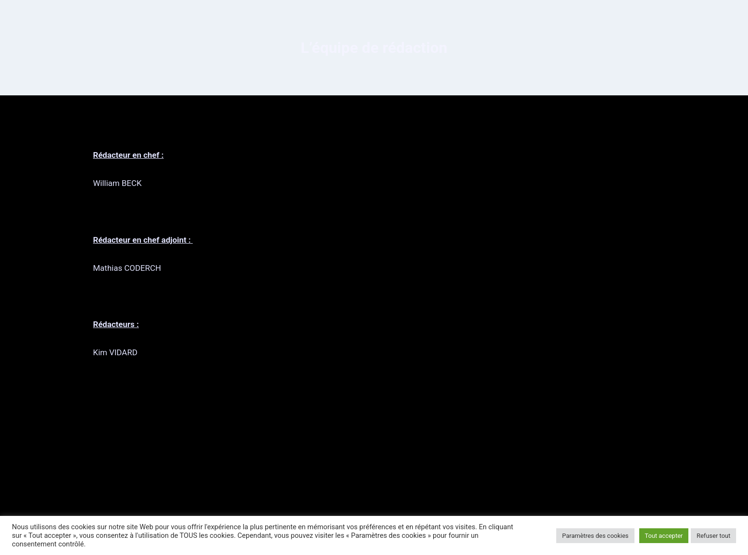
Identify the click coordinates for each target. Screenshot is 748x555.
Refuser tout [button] (713, 535)
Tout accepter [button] (664, 535)
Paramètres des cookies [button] (595, 535)
